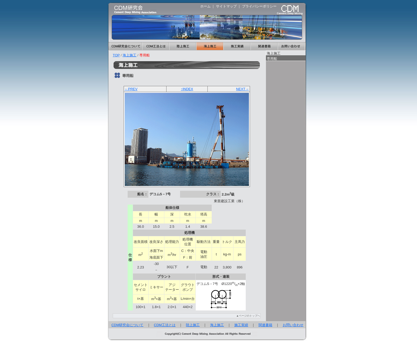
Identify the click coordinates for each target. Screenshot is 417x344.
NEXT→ (242, 89)
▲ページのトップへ (248, 315)
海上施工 (209, 46)
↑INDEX (187, 89)
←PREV (131, 89)
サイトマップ (226, 6)
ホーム (205, 6)
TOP (116, 55)
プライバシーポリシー (259, 6)
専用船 (272, 59)
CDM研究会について (125, 46)
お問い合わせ (291, 46)
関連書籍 (263, 46)
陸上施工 (182, 46)
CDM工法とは (155, 46)
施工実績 (236, 46)
